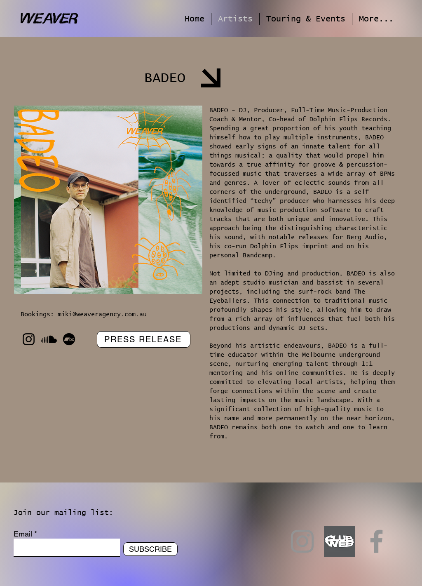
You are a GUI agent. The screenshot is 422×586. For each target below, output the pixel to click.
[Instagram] (29, 339)
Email (23, 534)
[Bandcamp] (69, 339)
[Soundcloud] (49, 339)
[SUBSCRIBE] (150, 549)
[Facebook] (376, 541)
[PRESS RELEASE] (143, 339)
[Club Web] (339, 541)
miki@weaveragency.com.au (102, 314)
